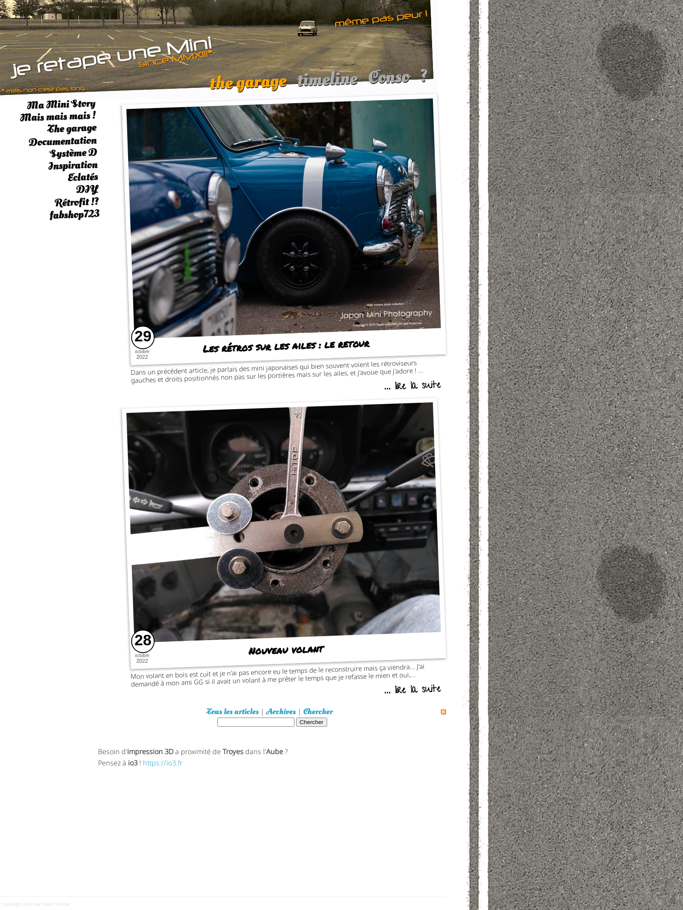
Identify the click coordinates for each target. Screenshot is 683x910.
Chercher (318, 711)
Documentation (62, 141)
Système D (73, 153)
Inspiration (73, 165)
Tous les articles (232, 711)
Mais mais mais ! (58, 116)
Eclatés (82, 177)
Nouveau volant (286, 650)
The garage (71, 129)
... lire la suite (412, 386)
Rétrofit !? (77, 202)
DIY (87, 189)
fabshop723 (74, 214)
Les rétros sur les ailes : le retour (286, 345)
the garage (247, 86)
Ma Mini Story (61, 104)
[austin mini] (219, 48)
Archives (281, 711)
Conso (388, 81)
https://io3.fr (163, 762)
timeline (327, 83)
